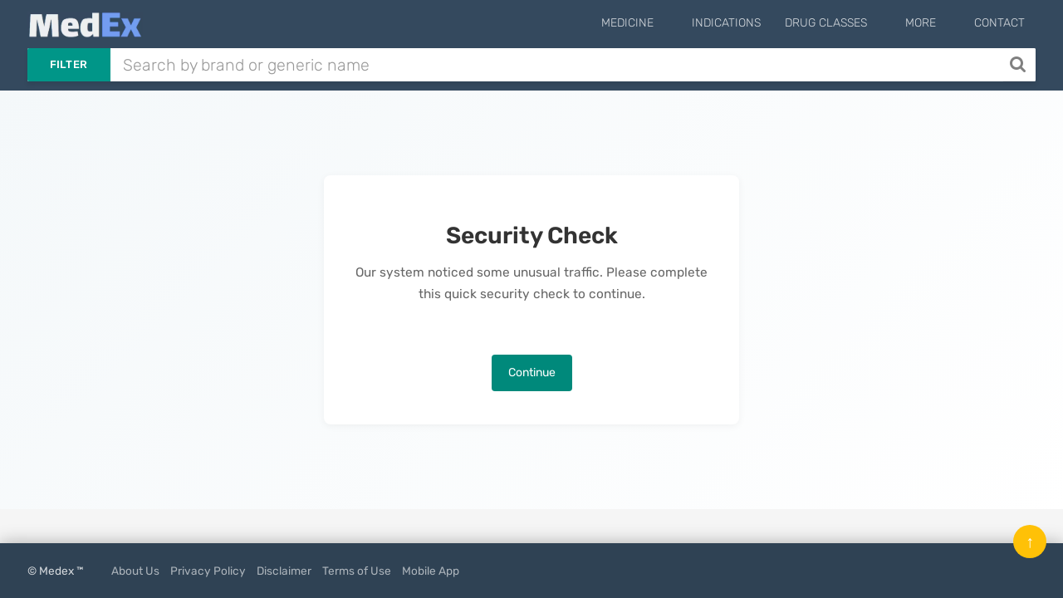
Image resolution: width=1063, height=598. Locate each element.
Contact (999, 23)
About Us (135, 570)
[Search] (1019, 64)
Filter (69, 64)
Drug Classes (854, 23)
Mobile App (430, 570)
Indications (754, 23)
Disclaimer (284, 570)
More (934, 23)
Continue (532, 372)
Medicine (670, 23)
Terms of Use (356, 570)
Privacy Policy (208, 570)
